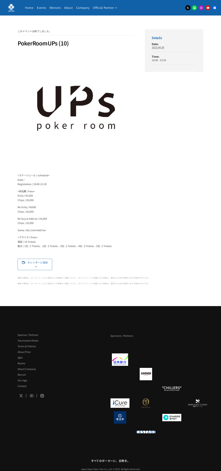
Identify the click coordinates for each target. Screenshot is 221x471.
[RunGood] (146, 388)
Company (82, 8)
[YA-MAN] (198, 374)
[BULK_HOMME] (198, 388)
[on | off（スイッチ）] (120, 432)
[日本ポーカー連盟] (172, 432)
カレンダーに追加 (37, 262)
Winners (55, 8)
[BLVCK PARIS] (146, 345)
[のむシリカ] (120, 388)
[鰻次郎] (120, 417)
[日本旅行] (120, 359)
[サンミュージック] (172, 345)
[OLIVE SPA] (172, 403)
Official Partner (103, 8)
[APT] (120, 345)
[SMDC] (198, 417)
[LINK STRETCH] (146, 403)
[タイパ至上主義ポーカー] (198, 345)
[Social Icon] (21, 396)
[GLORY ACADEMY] (146, 359)
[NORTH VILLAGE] (146, 417)
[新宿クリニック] (198, 403)
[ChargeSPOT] (172, 417)
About (68, 8)
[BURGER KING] (120, 374)
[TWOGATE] (172, 359)
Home (29, 8)
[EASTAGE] (146, 432)
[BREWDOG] (198, 359)
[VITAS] (146, 374)
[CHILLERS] (172, 388)
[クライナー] (172, 374)
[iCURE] (120, 403)
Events (41, 8)
